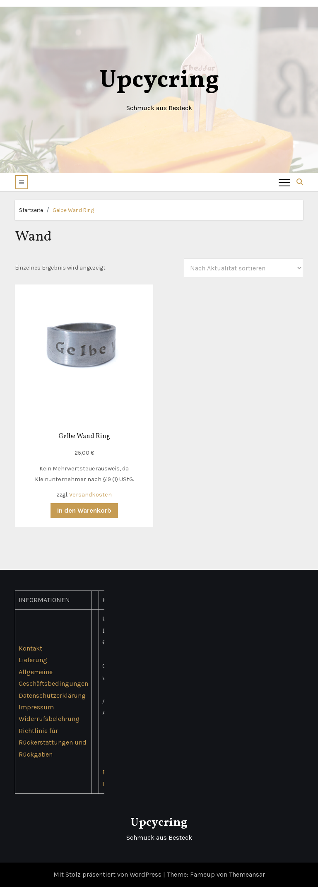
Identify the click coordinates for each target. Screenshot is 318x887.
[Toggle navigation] (284, 182)
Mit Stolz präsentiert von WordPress (108, 874)
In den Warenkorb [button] (84, 510)
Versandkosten (90, 494)
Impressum (36, 707)
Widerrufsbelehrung (49, 719)
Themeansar (247, 874)
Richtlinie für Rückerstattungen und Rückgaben (53, 742)
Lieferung (33, 660)
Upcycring (159, 80)
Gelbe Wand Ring (73, 210)
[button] (21, 182)
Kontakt (30, 648)
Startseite (31, 210)
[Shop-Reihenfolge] (243, 268)
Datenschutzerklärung (52, 695)
